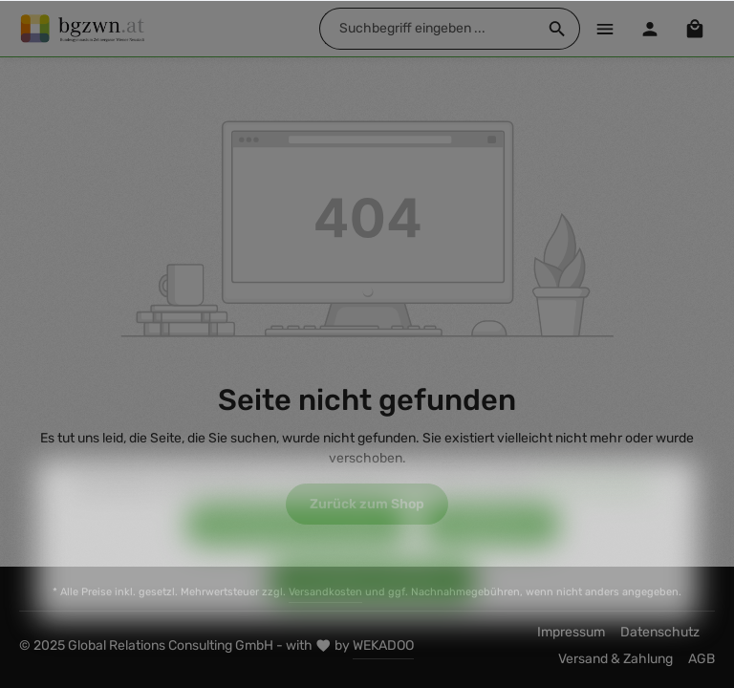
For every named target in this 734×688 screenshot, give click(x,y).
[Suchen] (557, 29)
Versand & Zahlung (615, 659)
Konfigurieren (491, 552)
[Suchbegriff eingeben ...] (427, 29)
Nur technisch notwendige (296, 552)
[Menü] (604, 28)
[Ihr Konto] (649, 28)
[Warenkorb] (694, 28)
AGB (701, 659)
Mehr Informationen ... (599, 511)
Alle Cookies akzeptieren (372, 608)
